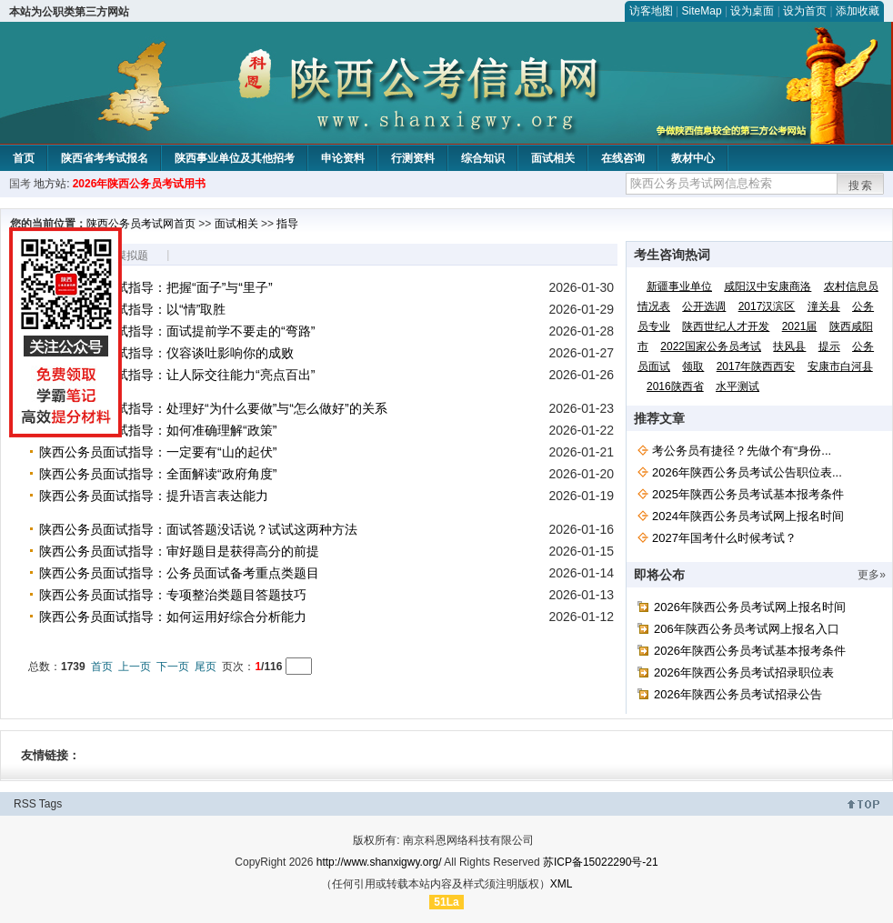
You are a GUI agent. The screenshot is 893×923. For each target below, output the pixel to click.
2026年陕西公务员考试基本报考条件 (750, 650)
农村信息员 (851, 286)
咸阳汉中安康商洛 (767, 286)
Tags (50, 804)
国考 (20, 183)
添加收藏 (857, 11)
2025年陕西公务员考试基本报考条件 (748, 494)
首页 (24, 158)
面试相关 (553, 158)
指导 (287, 223)
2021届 (800, 326)
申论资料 (343, 158)
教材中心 (693, 158)
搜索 (861, 185)
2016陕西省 (675, 386)
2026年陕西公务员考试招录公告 (738, 694)
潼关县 (824, 306)
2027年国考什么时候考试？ (724, 538)
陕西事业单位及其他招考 (235, 158)
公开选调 (704, 306)
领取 (693, 366)
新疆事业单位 (679, 286)
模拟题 (131, 255)
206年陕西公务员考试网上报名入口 (746, 629)
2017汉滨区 (767, 306)
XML (561, 884)
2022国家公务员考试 (710, 346)
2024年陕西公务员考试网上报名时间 (748, 516)
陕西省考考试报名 (104, 158)
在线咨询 (623, 158)
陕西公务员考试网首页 (141, 223)
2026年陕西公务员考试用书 (139, 183)
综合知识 (483, 158)
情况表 (653, 306)
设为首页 (805, 11)
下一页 (172, 666)
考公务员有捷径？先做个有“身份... (741, 450)
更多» (872, 574)
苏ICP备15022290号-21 (600, 862)
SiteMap (702, 11)
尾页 (205, 666)
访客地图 (651, 11)
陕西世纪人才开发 (725, 326)
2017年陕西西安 (756, 366)
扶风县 (789, 346)
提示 (829, 346)
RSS (25, 804)
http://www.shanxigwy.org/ (379, 862)
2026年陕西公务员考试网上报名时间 (750, 607)
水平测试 (737, 386)
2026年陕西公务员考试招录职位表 (744, 672)
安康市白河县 (840, 366)
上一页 (134, 666)
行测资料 (413, 158)
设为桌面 (752, 11)
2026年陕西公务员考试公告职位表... (747, 472)
